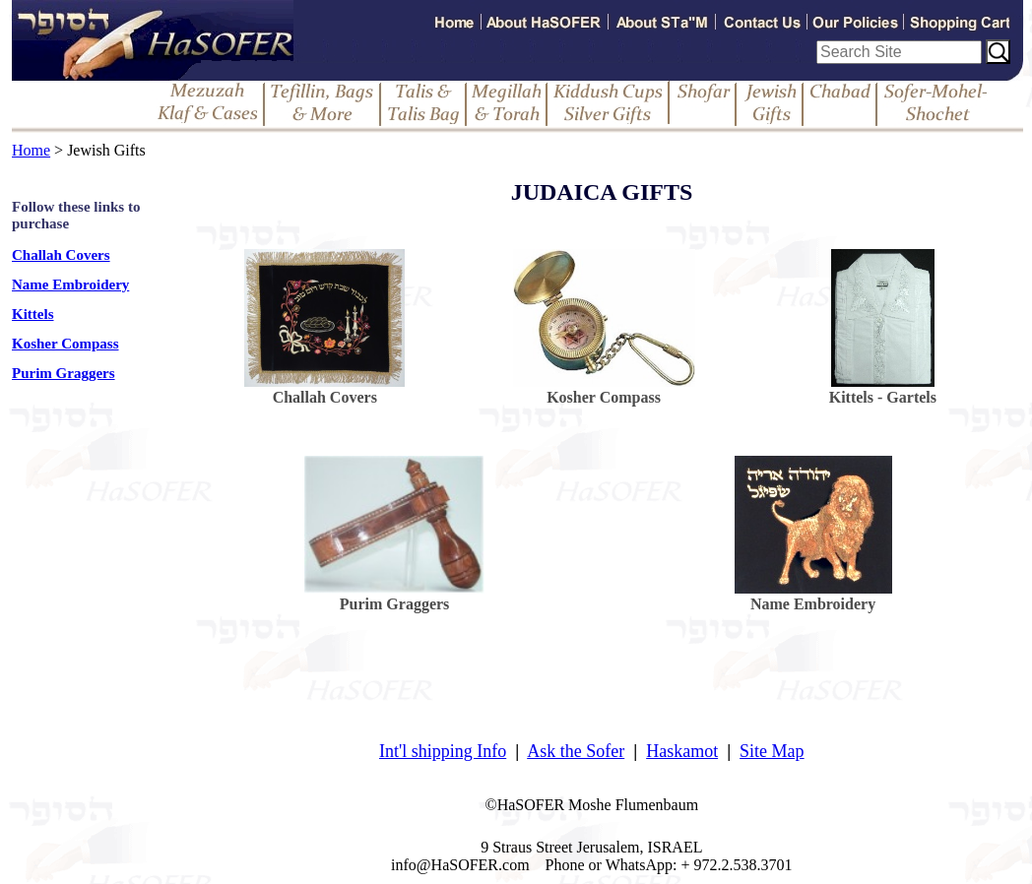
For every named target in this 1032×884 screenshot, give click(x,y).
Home (31, 150)
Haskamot (682, 751)
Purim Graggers (63, 373)
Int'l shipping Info (442, 751)
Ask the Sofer (575, 751)
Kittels (33, 314)
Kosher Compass (65, 343)
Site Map (772, 751)
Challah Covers (61, 255)
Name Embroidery (70, 284)
